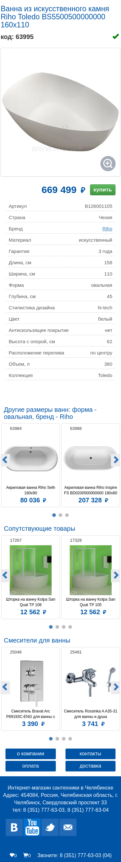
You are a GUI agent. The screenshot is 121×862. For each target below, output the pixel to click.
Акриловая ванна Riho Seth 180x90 (31, 490)
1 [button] (54, 515)
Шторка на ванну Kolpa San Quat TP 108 (31, 602)
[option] (31, 464)
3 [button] (67, 515)
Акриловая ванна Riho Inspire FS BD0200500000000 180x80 (91, 490)
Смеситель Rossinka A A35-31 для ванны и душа (91, 714)
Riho (107, 228)
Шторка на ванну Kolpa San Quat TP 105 (91, 602)
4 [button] (70, 627)
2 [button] (60, 515)
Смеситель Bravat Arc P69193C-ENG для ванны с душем (31, 714)
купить (103, 190)
